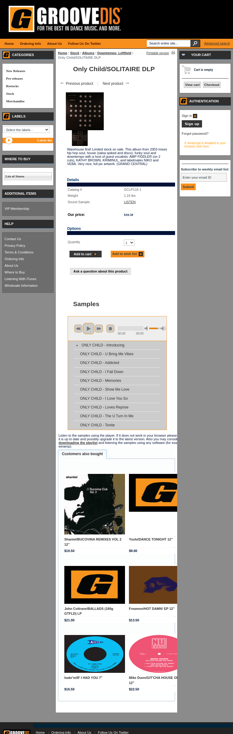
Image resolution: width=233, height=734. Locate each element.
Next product (116, 83)
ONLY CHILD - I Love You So (104, 398)
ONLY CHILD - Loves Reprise (104, 407)
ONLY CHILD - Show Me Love (104, 389)
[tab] (82, 454)
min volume (147, 328)
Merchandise (15, 101)
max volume (163, 328)
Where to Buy (15, 272)
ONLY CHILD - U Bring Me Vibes (106, 354)
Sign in (189, 115)
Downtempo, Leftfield (114, 53)
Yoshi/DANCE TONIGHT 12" (151, 539)
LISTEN (130, 202)
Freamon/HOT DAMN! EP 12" (151, 608)
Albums (88, 53)
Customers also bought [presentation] (82, 454)
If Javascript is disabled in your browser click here (205, 144)
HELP (9, 224)
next (99, 328)
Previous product (76, 83)
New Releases (15, 71)
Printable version (158, 53)
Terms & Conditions (19, 252)
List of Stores (14, 176)
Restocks (12, 86)
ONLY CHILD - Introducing (103, 345)
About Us (11, 265)
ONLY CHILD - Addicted (99, 363)
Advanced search (217, 43)
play (89, 328)
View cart (192, 85)
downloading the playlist (78, 443)
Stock (74, 53)
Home (62, 53)
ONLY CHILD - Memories (100, 381)
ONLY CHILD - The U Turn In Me (106, 416)
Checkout (211, 85)
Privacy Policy (15, 245)
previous (78, 328)
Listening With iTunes (20, 279)
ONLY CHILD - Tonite (97, 425)
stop (110, 328)
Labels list (44, 140)
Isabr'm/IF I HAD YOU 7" (83, 677)
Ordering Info (14, 259)
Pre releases (14, 78)
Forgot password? (195, 133)
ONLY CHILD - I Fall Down (101, 372)
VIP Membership (17, 208)
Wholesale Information (21, 285)
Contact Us (13, 239)
